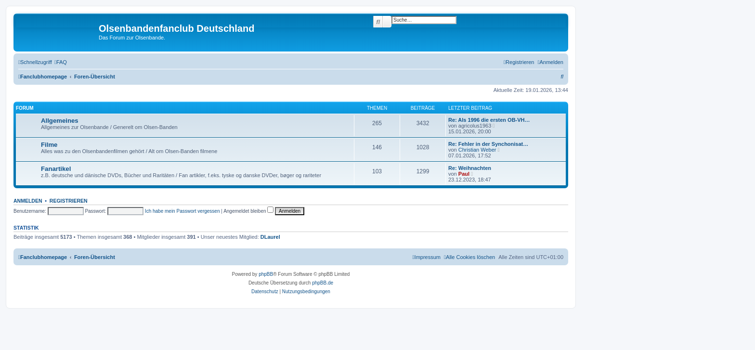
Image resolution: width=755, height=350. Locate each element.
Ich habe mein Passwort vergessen (182, 211)
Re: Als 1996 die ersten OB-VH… (489, 120)
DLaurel (270, 237)
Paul (463, 174)
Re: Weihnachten (469, 168)
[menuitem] (60, 62)
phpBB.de (322, 282)
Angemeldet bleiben (248, 211)
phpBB (266, 274)
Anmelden (27, 201)
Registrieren (69, 201)
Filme (49, 144)
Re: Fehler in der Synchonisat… (488, 144)
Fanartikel (56, 168)
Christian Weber (477, 150)
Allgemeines (59, 120)
